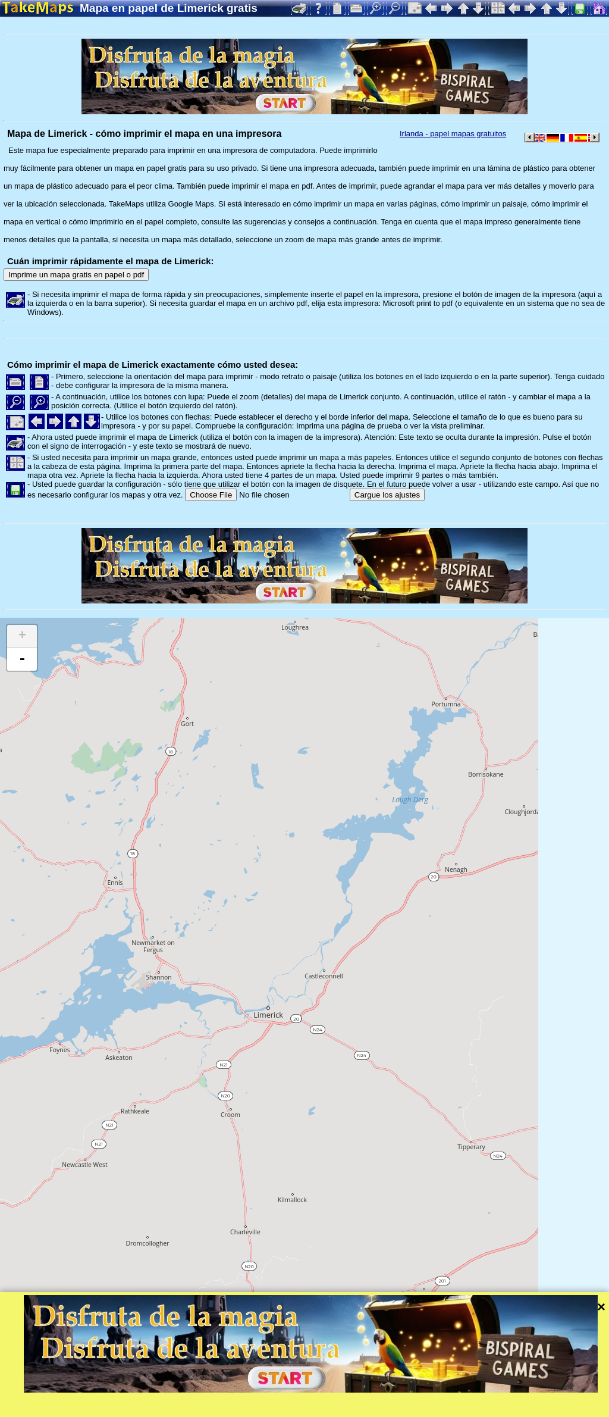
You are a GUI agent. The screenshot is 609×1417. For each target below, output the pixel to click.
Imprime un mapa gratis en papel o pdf (76, 274)
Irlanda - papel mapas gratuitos (453, 133)
